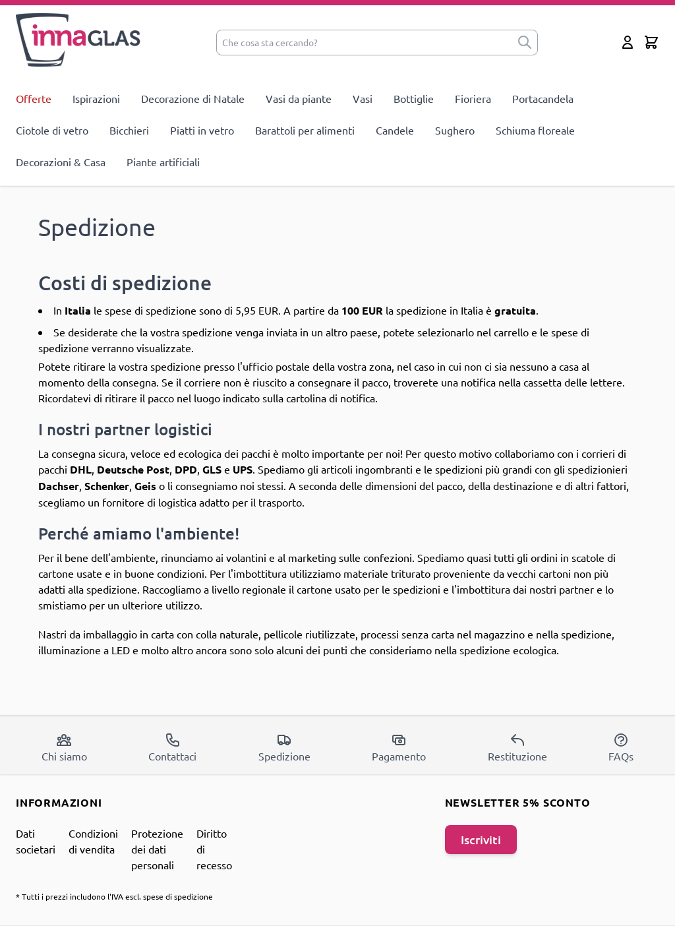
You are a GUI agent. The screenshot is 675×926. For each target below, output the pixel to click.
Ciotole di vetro (52, 130)
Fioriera (473, 98)
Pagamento (399, 747)
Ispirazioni (96, 98)
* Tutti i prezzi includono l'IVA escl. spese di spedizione (114, 896)
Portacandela (542, 98)
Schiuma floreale (535, 130)
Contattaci (172, 747)
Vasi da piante (299, 98)
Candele (395, 130)
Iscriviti (481, 839)
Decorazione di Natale (193, 98)
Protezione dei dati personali (157, 848)
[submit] (525, 42)
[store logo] (79, 40)
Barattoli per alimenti (305, 130)
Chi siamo (64, 747)
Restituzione (517, 747)
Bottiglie (414, 98)
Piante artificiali (163, 161)
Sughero (455, 130)
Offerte (33, 98)
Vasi (362, 98)
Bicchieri (129, 130)
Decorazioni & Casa (60, 161)
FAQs (620, 747)
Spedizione (284, 747)
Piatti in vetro (202, 130)
